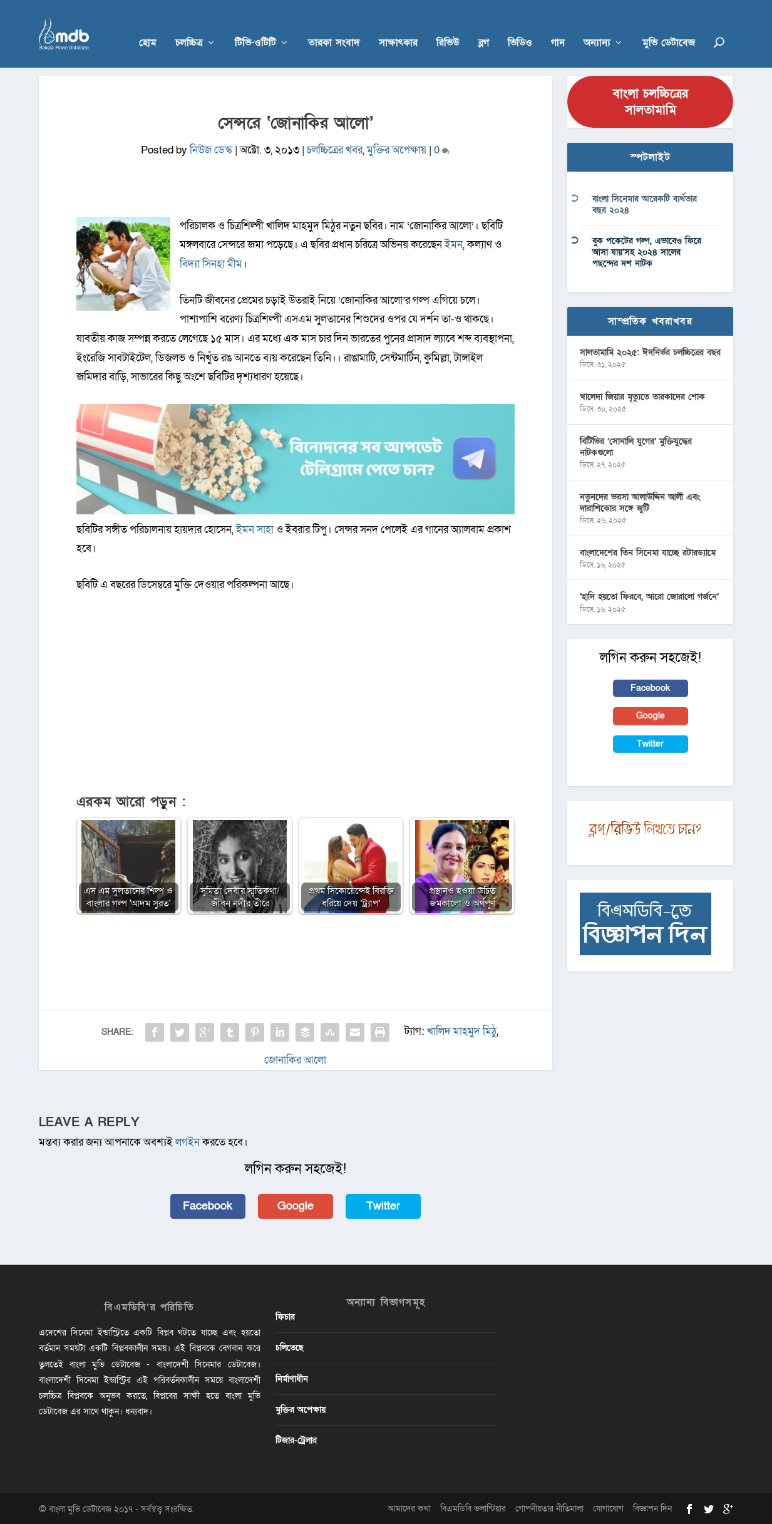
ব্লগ (483, 26)
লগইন (187, 1141)
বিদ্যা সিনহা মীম (211, 263)
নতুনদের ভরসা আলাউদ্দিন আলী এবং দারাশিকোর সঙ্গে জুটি (640, 501)
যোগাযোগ (608, 1508)
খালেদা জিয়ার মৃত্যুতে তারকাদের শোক (642, 396)
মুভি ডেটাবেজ (668, 26)
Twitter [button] (383, 1205)
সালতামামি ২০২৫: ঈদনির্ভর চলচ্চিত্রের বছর (650, 352)
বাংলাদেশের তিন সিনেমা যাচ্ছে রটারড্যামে (648, 551)
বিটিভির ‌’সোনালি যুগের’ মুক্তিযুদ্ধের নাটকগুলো (636, 445)
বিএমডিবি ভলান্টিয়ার (473, 1508)
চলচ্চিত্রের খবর (335, 149)
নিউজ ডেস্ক (211, 149)
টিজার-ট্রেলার (296, 1440)
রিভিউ (448, 26)
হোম (148, 26)
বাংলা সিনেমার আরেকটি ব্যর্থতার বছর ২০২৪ (644, 203)
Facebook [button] (207, 1205)
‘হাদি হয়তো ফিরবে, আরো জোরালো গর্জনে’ (649, 596)
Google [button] (295, 1205)
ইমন (454, 244)
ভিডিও (520, 26)
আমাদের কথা (409, 1508)
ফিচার (285, 1316)
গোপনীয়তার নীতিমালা (549, 1508)
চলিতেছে (289, 1347)
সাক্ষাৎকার (398, 26)
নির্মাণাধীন (291, 1378)
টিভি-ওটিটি (255, 26)
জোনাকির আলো (295, 1059)
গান (558, 26)
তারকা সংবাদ (334, 26)
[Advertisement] (295, 698)
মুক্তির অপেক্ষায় (396, 149)
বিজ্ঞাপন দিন (652, 1508)
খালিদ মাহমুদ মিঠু (462, 1030)
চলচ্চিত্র (189, 26)
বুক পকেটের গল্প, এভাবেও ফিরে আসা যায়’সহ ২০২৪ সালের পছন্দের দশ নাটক (646, 251)
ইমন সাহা (256, 528)
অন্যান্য (597, 26)
